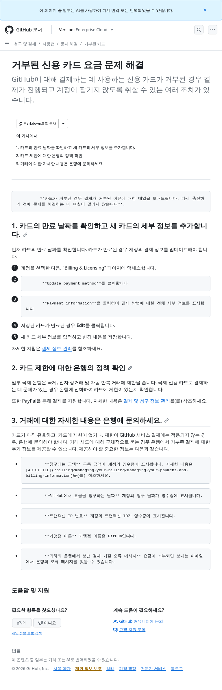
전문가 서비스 (153, 668)
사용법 (48, 43)
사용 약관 (62, 668)
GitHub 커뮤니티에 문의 (138, 621)
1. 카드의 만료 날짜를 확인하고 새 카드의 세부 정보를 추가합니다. (109, 230)
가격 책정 (127, 668)
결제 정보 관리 (57, 348)
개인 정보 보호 (88, 668)
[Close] (205, 9)
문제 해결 (69, 43)
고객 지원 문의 (129, 629)
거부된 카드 (95, 43)
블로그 (177, 668)
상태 (110, 668)
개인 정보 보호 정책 (27, 633)
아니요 (47, 622)
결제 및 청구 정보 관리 (146, 401)
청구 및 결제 (25, 43)
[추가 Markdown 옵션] (63, 123)
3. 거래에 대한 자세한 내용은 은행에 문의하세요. (90, 420)
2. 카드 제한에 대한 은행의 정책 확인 (72, 367)
